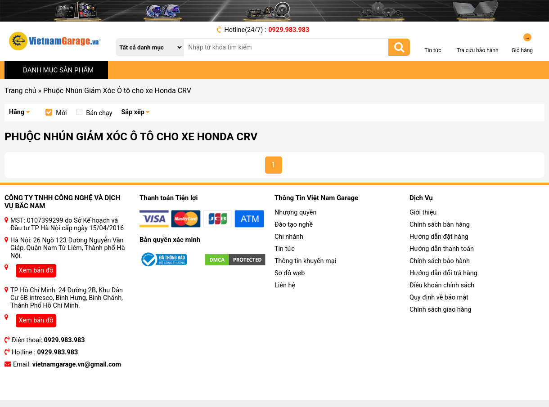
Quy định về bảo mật (439, 297)
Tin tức (284, 249)
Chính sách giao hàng (441, 309)
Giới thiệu (423, 212)
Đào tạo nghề (293, 224)
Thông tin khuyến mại (305, 261)
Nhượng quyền (295, 212)
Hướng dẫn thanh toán (442, 249)
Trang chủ (20, 90)
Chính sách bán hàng (440, 224)
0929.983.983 (288, 30)
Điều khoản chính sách (442, 285)
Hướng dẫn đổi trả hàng (443, 273)
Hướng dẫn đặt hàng (439, 237)
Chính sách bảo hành (440, 261)
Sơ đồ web (289, 273)
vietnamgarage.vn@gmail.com (76, 364)
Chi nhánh (288, 237)
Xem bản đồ (36, 270)
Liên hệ (284, 285)
